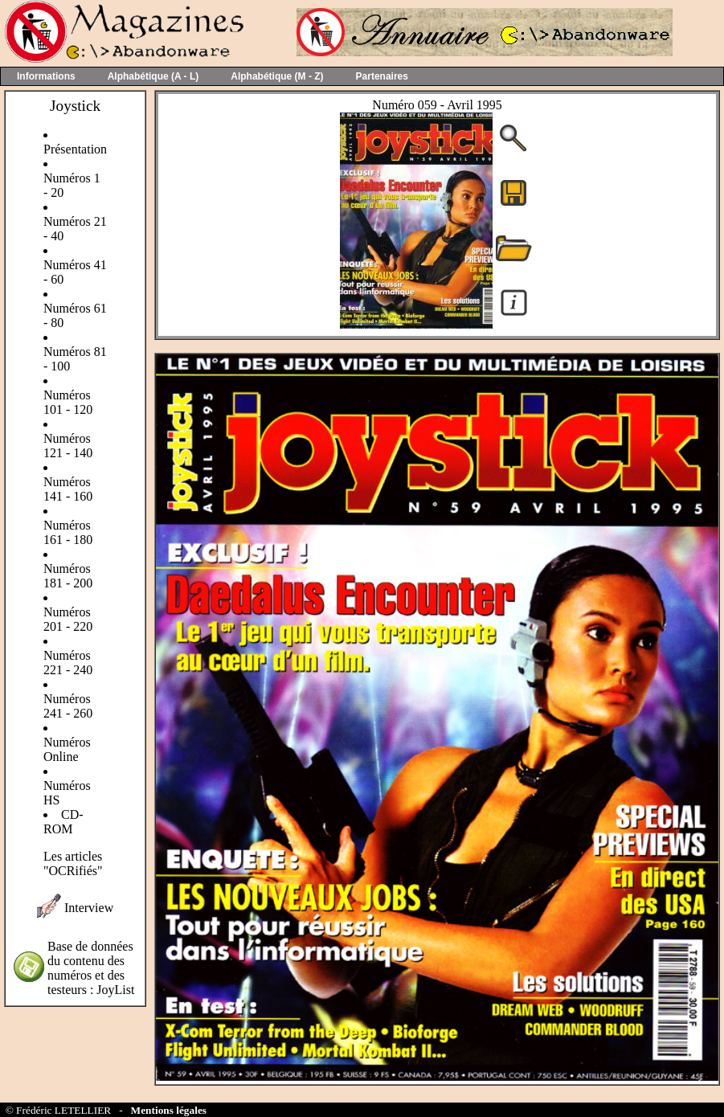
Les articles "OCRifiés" (73, 863)
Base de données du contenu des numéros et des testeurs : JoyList (90, 967)
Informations (46, 76)
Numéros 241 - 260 (67, 706)
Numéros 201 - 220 (67, 619)
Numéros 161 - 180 (67, 532)
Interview (88, 907)
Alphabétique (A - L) (153, 76)
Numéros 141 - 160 (67, 489)
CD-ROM (63, 822)
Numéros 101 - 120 (67, 402)
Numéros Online (67, 749)
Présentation (75, 149)
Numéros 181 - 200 (67, 576)
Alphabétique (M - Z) (277, 76)
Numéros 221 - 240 (67, 663)
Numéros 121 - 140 (67, 446)
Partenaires (382, 76)
